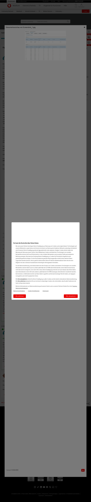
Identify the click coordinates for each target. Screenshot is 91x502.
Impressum (46, 291)
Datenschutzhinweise (19, 291)
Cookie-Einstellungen (33, 291)
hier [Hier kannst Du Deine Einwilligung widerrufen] (40, 250)
